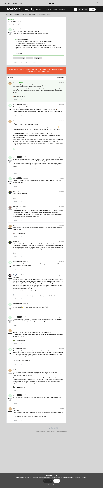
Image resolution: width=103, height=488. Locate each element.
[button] (83, 9)
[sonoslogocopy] (51, 3)
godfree (15, 29)
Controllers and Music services (33, 14)
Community (9, 14)
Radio (20, 3)
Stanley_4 (15, 206)
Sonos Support (41, 47)
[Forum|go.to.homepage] (20, 9)
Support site (62, 9)
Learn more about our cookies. (79, 477)
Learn (9, 3)
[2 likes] (19, 96)
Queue (15, 58)
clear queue (30, 58)
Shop (5, 3)
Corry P (15, 275)
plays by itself (38, 58)
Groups (55, 9)
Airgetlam (15, 191)
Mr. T (14, 82)
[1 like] (19, 149)
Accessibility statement (61, 431)
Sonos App (22, 58)
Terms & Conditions (41, 431)
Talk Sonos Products (19, 14)
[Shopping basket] (97, 3)
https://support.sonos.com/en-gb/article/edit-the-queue (31, 43)
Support (15, 3)
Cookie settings (51, 431)
